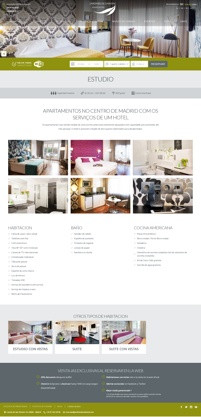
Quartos (40, 21)
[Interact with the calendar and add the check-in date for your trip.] (72, 64)
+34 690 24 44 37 (12, 11)
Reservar (158, 64)
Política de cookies (42, 407)
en (182, 8)
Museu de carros (123, 21)
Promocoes (63, 21)
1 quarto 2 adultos (117, 64)
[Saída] (96, 64)
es (177, 8)
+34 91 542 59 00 (12, 8)
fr (187, 8)
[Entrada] (81, 64)
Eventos (149, 21)
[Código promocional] (141, 64)
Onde (183, 21)
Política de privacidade (15, 407)
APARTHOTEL (18, 21)
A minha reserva (74, 407)
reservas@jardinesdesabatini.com (18, 4)
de (191, 8)
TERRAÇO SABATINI (91, 21)
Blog (59, 407)
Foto (167, 21)
